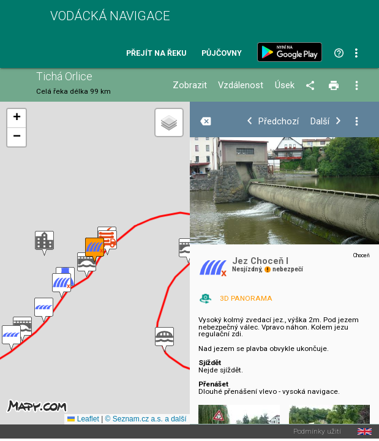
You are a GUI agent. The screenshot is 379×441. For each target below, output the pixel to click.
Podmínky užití (317, 431)
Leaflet (83, 419)
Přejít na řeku (156, 54)
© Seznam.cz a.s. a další (146, 419)
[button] (164, 339)
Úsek (285, 85)
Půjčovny (221, 54)
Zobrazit (190, 85)
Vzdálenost (240, 85)
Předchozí (278, 121)
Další (319, 121)
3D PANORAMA (246, 298)
